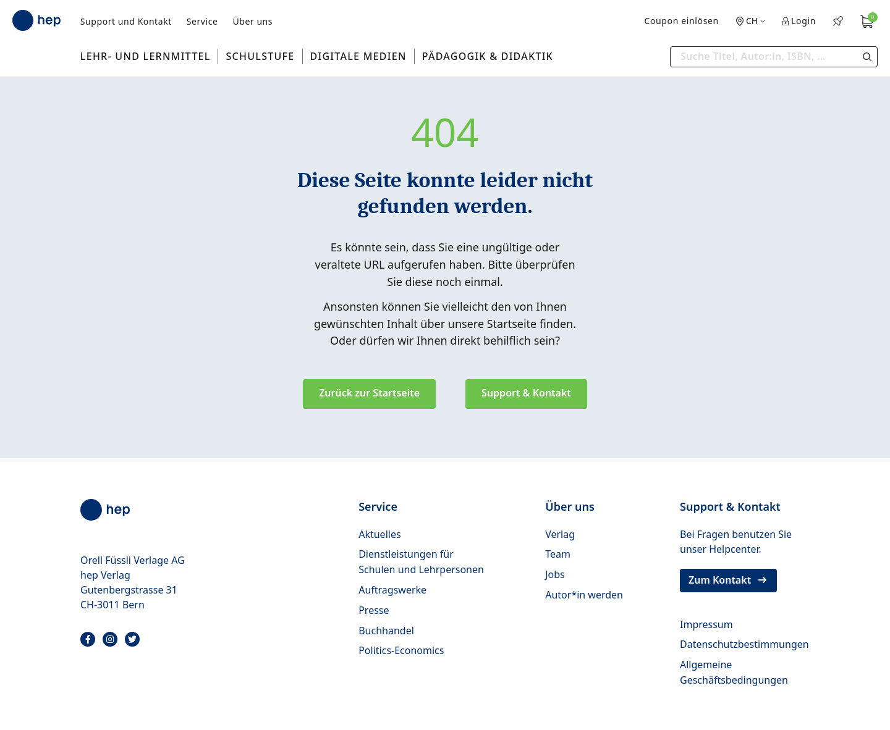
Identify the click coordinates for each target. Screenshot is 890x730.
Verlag (560, 534)
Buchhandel (386, 630)
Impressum (706, 624)
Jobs (555, 574)
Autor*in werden (584, 595)
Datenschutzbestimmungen (744, 644)
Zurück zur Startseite (369, 393)
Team (557, 554)
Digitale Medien (358, 56)
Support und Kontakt (126, 21)
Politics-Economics (401, 650)
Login (799, 21)
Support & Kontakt (526, 393)
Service (202, 21)
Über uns (252, 21)
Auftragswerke (392, 590)
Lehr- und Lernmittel (145, 56)
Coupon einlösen (681, 21)
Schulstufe (260, 56)
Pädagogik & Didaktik (487, 56)
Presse (373, 610)
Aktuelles (379, 534)
